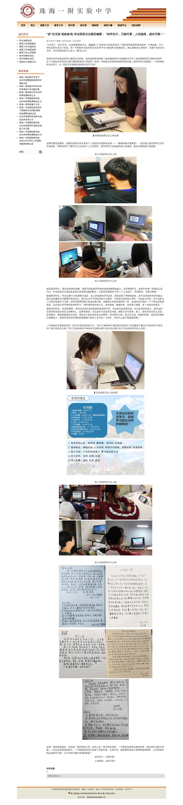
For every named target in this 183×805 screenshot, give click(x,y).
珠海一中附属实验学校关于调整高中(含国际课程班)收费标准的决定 (30, 110)
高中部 (83, 25)
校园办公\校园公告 (27, 62)
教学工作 (58, 25)
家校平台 (122, 25)
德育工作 (44, 25)
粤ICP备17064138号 (106, 793)
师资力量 (108, 25)
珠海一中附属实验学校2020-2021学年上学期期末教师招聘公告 (30, 141)
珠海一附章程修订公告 (29, 104)
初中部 (71, 25)
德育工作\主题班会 (27, 46)
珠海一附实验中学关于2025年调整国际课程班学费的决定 (30, 80)
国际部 (95, 25)
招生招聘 (136, 25)
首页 (23, 25)
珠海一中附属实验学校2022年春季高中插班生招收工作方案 (30, 125)
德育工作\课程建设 (27, 43)
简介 (33, 25)
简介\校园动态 (25, 40)
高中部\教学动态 (26, 59)
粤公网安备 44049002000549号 (82, 793)
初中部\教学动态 (26, 56)
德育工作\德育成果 (27, 49)
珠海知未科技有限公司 (96, 797)
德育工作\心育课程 (27, 52)
